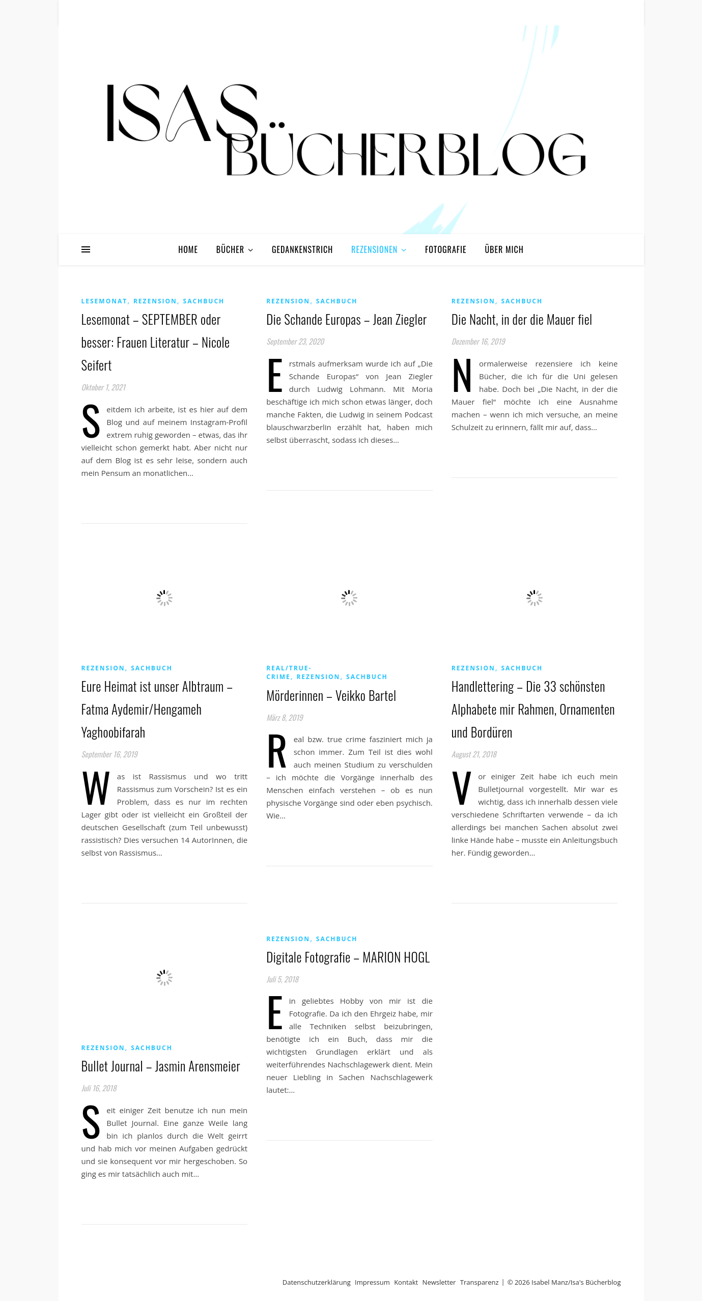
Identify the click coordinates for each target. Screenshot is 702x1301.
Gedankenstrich (302, 249)
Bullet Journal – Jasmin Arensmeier (161, 1065)
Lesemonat (104, 301)
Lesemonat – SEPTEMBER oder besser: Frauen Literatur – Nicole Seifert (155, 341)
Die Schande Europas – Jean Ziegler (346, 318)
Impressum (372, 1282)
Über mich (504, 249)
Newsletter (439, 1282)
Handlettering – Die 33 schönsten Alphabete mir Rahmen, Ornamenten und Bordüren (533, 708)
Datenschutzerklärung (317, 1282)
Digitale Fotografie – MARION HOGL (348, 956)
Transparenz (479, 1282)
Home (188, 249)
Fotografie (446, 249)
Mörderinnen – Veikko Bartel (331, 695)
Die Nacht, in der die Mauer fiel (522, 318)
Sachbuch (204, 301)
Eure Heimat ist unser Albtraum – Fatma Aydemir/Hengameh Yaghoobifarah (157, 708)
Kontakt (406, 1282)
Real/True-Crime (289, 672)
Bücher (230, 249)
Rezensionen (374, 249)
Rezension (155, 301)
